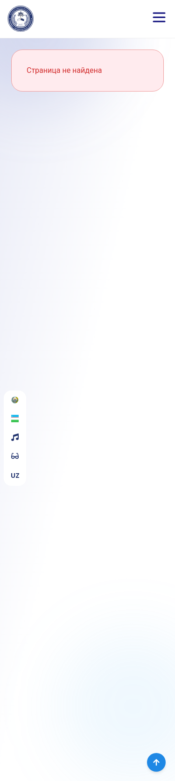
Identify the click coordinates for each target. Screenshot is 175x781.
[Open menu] (159, 17)
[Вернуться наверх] (156, 762)
